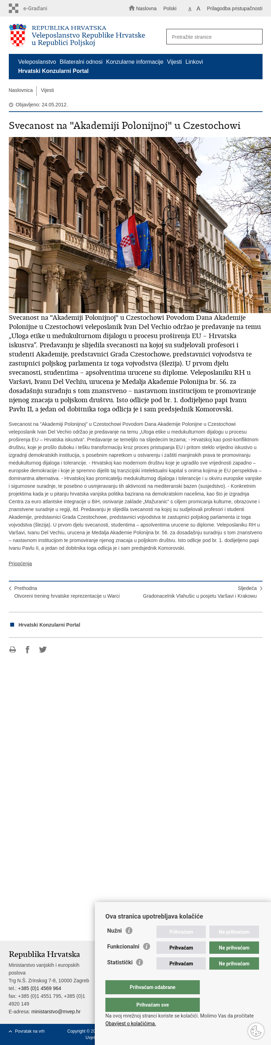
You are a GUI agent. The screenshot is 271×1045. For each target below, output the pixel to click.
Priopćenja (20, 563)
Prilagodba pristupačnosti (234, 8)
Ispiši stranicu (12, 649)
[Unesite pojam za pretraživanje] (212, 37)
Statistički (120, 976)
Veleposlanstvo (37, 62)
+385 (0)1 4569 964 (39, 988)
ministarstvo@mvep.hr (55, 1011)
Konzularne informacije (135, 62)
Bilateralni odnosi (81, 62)
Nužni (114, 944)
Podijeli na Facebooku (27, 649)
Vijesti (174, 62)
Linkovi (194, 62)
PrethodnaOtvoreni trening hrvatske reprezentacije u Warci (67, 592)
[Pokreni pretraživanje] (254, 37)
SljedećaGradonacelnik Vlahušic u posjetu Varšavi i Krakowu (200, 592)
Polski (169, 8)
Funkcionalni (123, 960)
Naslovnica (21, 90)
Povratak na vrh (30, 1031)
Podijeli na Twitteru (43, 649)
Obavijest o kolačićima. (130, 1023)
